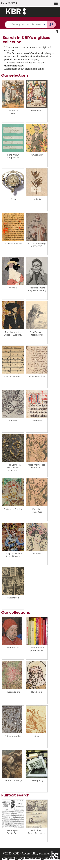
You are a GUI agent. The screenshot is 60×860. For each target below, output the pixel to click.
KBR (15, 853)
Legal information (29, 858)
